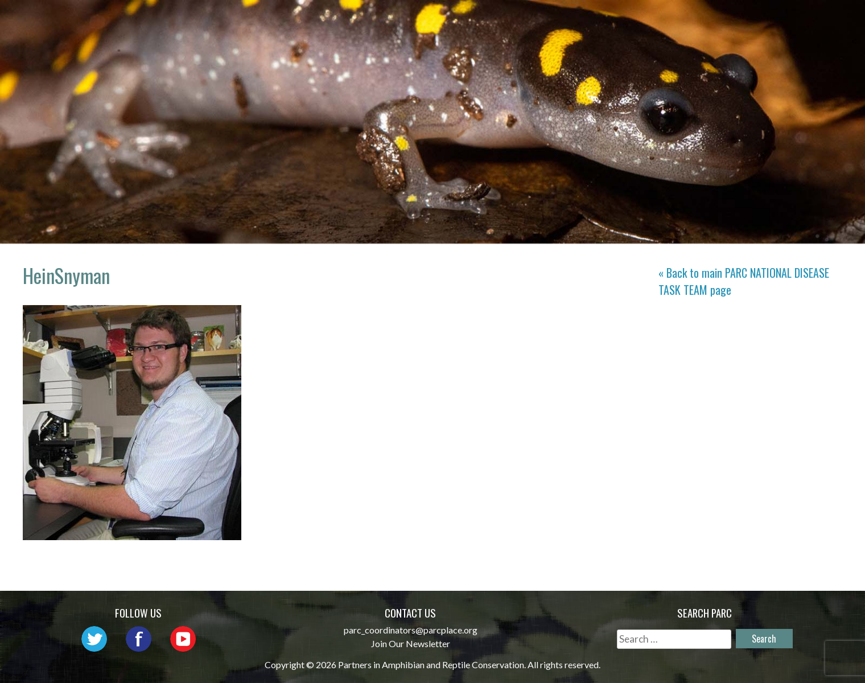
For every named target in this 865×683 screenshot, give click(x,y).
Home (307, 20)
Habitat (672, 20)
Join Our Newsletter (410, 643)
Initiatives (600, 20)
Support (800, 20)
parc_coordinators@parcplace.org (410, 629)
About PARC (373, 20)
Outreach (521, 20)
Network (449, 20)
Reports (736, 20)
